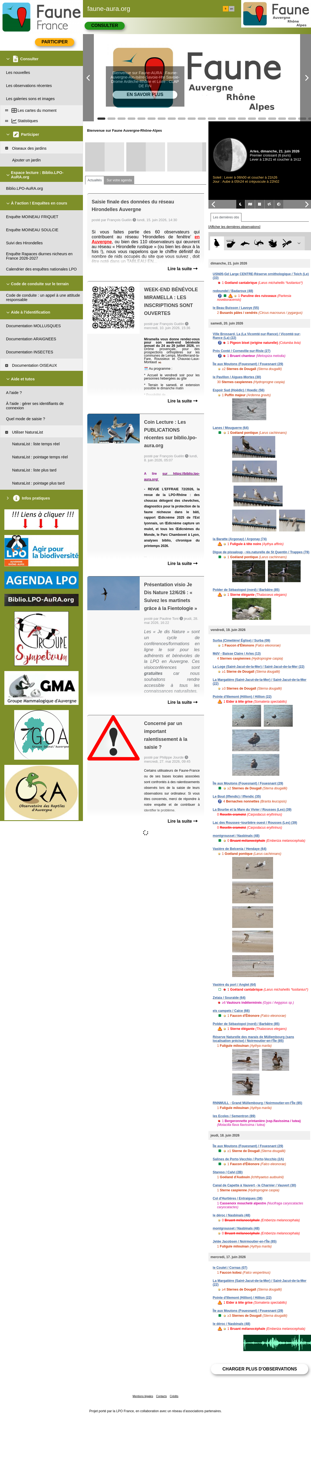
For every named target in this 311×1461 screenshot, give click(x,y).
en (231, 8)
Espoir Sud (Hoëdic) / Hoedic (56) (238, 390)
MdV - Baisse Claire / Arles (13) (237, 654)
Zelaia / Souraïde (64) (229, 998)
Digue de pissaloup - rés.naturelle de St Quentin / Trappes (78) (261, 552)
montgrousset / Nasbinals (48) (236, 836)
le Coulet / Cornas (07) (230, 1268)
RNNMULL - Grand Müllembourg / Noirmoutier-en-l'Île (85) (257, 1103)
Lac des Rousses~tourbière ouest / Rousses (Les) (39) (255, 823)
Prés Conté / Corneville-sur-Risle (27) (241, 351)
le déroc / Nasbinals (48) (231, 1215)
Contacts (161, 1396)
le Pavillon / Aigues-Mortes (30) (237, 377)
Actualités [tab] (95, 180)
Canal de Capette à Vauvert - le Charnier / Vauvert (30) (254, 1185)
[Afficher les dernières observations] (234, 227)
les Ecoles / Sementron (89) (234, 1116)
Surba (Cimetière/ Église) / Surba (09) (241, 640)
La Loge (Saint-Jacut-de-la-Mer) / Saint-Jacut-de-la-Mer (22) (258, 667)
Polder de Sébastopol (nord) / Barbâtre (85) (246, 590)
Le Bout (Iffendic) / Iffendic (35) (237, 796)
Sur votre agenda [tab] (119, 180)
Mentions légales (143, 1396)
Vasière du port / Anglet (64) (234, 985)
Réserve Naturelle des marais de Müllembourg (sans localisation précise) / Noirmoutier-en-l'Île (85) (253, 1039)
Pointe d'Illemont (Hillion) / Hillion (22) (242, 697)
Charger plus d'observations (259, 1369)
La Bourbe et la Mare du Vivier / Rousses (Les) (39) (252, 809)
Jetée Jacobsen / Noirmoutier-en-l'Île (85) (245, 1241)
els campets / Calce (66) (231, 1011)
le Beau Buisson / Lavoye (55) (236, 308)
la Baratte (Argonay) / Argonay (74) (240, 539)
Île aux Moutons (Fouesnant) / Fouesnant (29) (248, 364)
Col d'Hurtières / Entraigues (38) (237, 1198)
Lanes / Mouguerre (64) (231, 428)
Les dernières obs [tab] (226, 217)
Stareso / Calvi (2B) (228, 1172)
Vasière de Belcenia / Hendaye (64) (240, 849)
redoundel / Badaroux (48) (233, 291)
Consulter (104, 25)
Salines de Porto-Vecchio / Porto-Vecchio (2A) (248, 1159)
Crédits (174, 1396)
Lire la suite (182, 269)
